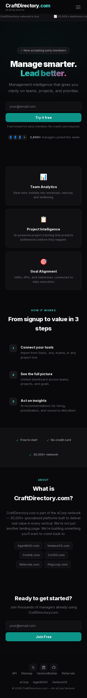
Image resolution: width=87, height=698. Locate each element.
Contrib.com (31, 555)
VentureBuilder (47, 673)
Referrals (68, 673)
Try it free (43, 117)
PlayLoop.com (58, 564)
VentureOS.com (58, 545)
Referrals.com (29, 564)
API (14, 673)
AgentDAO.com (28, 545)
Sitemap (26, 673)
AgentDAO (40, 682)
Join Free (44, 637)
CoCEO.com (56, 555)
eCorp (24, 682)
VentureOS (59, 682)
